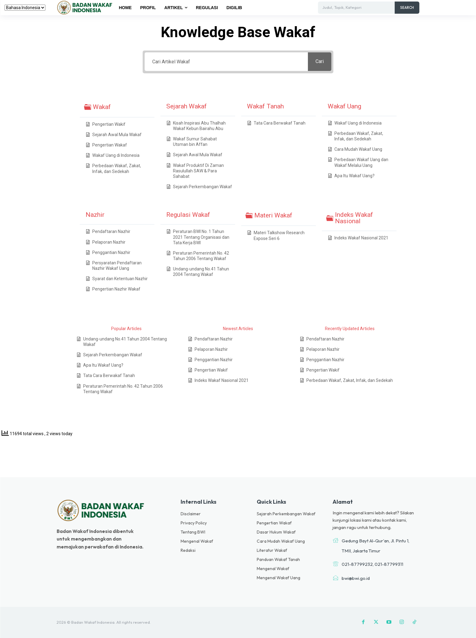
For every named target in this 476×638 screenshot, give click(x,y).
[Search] (407, 8)
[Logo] (86, 7)
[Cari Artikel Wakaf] (226, 61)
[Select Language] (25, 8)
